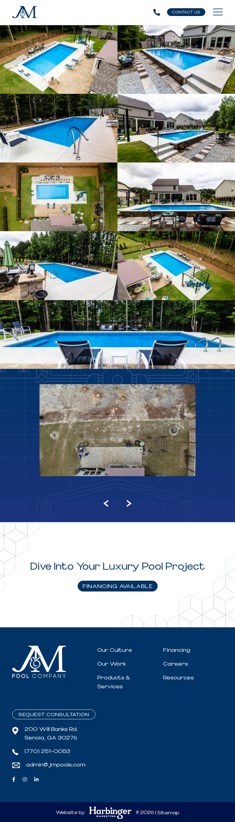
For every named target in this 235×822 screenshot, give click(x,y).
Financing (176, 650)
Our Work (111, 664)
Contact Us (186, 12)
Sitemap (168, 812)
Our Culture (114, 650)
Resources (178, 678)
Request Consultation (54, 714)
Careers (175, 664)
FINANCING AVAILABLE (118, 586)
